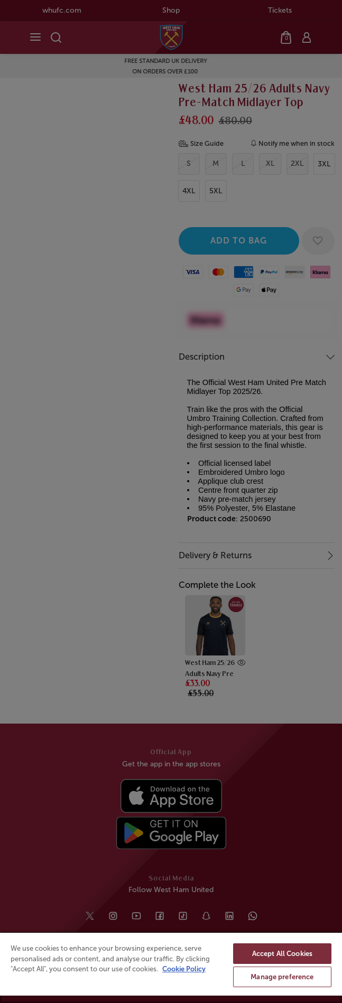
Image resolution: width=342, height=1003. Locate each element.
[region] (171, 967)
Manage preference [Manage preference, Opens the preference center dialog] (282, 977)
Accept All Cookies (282, 954)
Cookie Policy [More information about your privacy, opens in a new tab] (184, 969)
